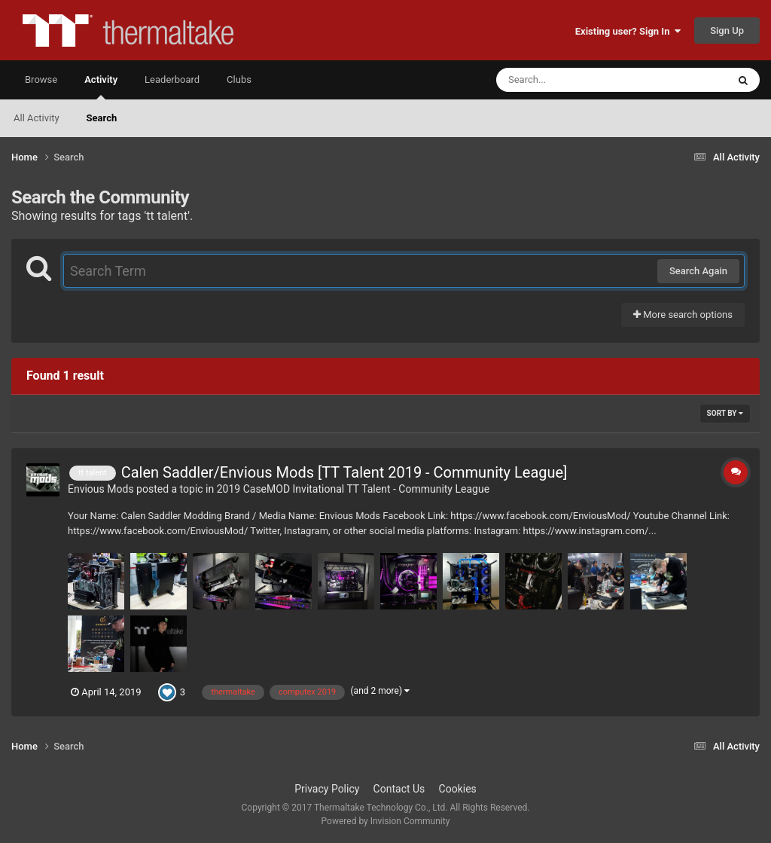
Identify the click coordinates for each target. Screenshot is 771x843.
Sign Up (727, 30)
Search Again (698, 270)
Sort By (725, 413)
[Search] (573, 80)
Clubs (239, 79)
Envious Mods (101, 489)
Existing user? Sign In (628, 31)
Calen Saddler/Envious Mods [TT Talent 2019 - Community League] (344, 472)
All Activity (36, 118)
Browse (41, 79)
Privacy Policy (326, 789)
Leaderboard (172, 79)
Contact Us (399, 789)
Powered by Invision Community (386, 821)
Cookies (458, 789)
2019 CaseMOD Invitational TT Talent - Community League (353, 489)
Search (102, 118)
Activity (100, 86)
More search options (683, 314)
